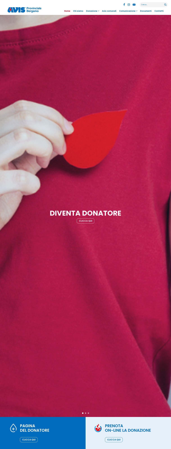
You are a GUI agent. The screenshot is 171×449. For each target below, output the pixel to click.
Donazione (91, 11)
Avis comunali (109, 11)
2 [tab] (85, 413)
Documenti (146, 11)
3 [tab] (88, 413)
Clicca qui (85, 222)
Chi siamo (78, 11)
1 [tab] (82, 413)
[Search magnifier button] (165, 4)
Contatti (159, 11)
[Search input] (152, 4)
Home (67, 11)
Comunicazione (127, 11)
